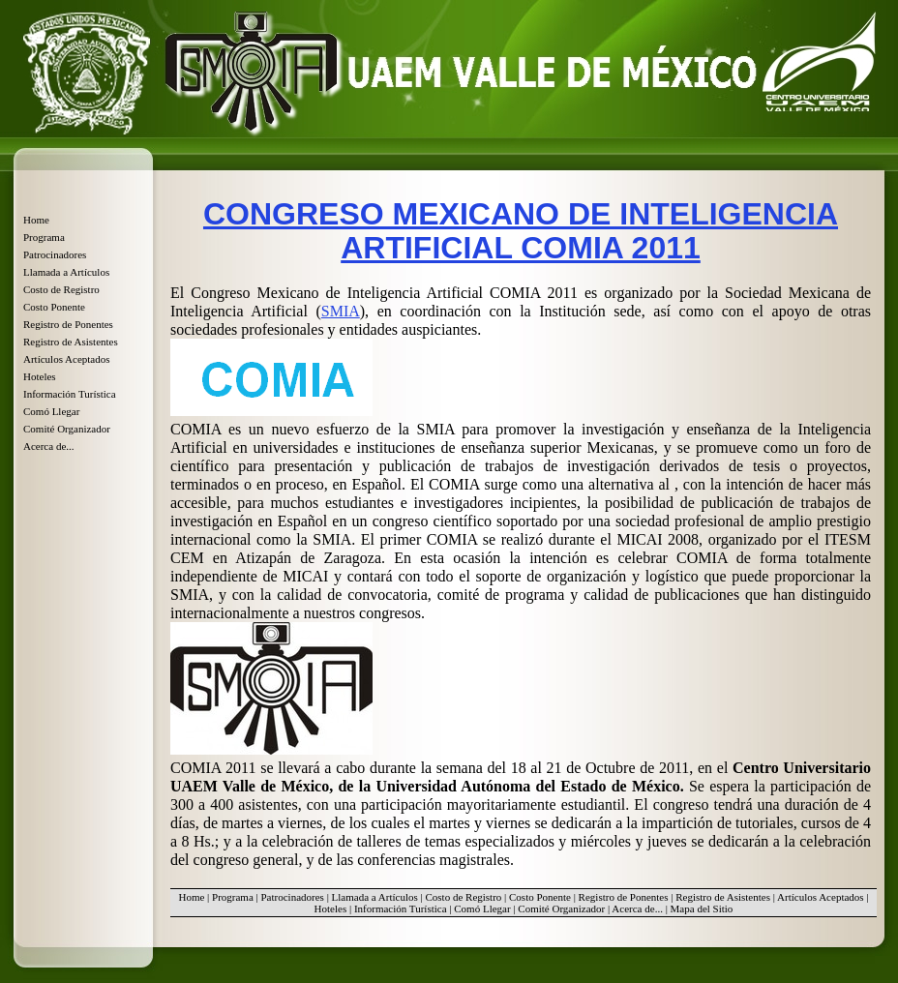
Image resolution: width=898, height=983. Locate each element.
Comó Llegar (51, 411)
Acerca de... (49, 446)
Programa (44, 237)
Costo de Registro (61, 289)
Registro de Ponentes (68, 324)
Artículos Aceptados (66, 359)
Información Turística (69, 394)
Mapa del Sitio (702, 908)
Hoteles (39, 376)
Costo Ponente (54, 307)
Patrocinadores (54, 254)
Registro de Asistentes (70, 341)
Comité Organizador (66, 428)
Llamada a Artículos (66, 272)
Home (36, 219)
